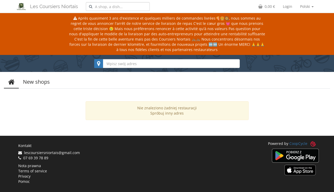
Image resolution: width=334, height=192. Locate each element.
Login (287, 6)
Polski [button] (307, 6)
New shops (36, 81)
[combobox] (118, 6)
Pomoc (24, 181)
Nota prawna (29, 165)
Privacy (24, 176)
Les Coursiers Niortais (54, 6)
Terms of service (32, 170)
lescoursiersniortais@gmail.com (49, 152)
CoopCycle (298, 143)
